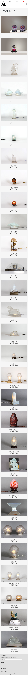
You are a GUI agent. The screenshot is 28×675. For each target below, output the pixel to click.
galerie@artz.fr (4, 663)
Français (25, 1)
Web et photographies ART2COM (11, 674)
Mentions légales (19, 674)
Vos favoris (11, 1)
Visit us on (2, 671)
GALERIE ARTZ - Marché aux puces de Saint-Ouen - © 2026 (14, 673)
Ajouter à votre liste (14, 35)
